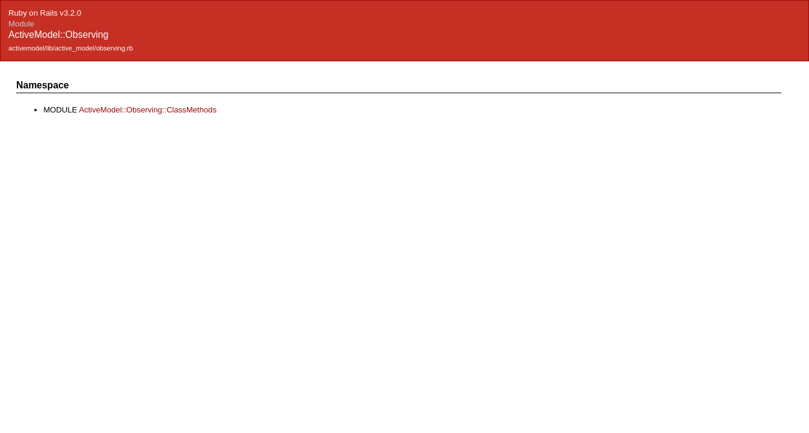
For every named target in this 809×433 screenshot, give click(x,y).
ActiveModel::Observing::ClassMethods (148, 109)
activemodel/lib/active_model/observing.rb (70, 48)
